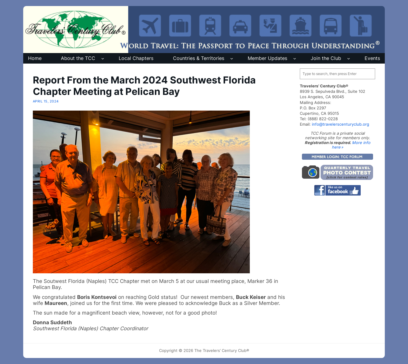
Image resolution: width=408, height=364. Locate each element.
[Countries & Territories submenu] (231, 58)
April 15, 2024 (46, 101)
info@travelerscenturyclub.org (340, 124)
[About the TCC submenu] (102, 58)
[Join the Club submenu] (348, 58)
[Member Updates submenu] (294, 58)
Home (35, 58)
